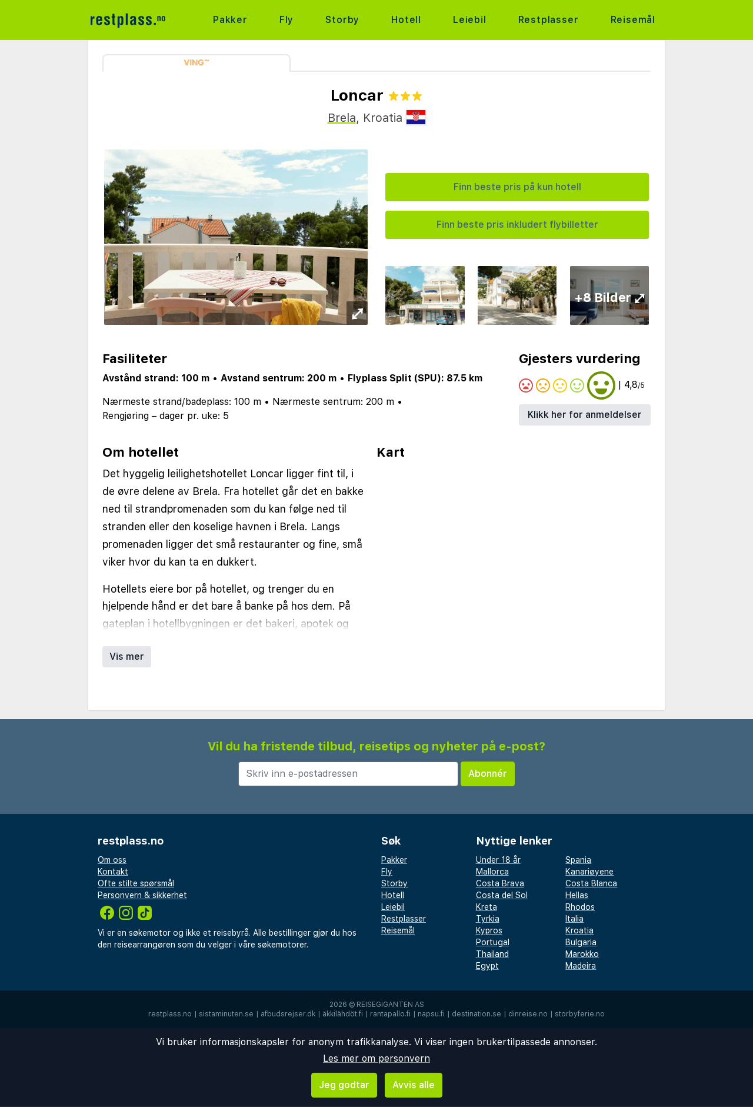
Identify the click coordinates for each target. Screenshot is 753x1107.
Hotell (406, 19)
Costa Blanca (591, 883)
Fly (286, 19)
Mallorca (492, 871)
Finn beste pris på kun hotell (517, 186)
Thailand (492, 954)
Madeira (580, 965)
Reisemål (633, 19)
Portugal (492, 942)
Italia (574, 918)
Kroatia (579, 930)
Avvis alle (413, 1085)
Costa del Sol (502, 895)
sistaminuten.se (226, 1014)
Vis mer (126, 656)
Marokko (582, 954)
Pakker (230, 19)
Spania (578, 860)
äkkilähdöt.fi (342, 1014)
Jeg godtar (344, 1085)
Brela (342, 118)
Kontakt (113, 871)
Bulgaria (581, 942)
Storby (342, 19)
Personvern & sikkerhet (142, 895)
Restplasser (548, 19)
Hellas (576, 895)
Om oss (112, 860)
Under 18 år (498, 860)
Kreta (486, 907)
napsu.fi (431, 1014)
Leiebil (470, 19)
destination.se (476, 1014)
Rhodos (580, 907)
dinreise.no (528, 1014)
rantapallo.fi (390, 1014)
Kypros (489, 930)
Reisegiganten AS (390, 1004)
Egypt (487, 965)
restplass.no (170, 1014)
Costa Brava (500, 883)
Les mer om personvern (376, 1058)
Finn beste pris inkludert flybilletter (517, 224)
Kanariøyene (589, 871)
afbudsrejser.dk (288, 1014)
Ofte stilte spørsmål (136, 883)
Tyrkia (487, 918)
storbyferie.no (580, 1014)
